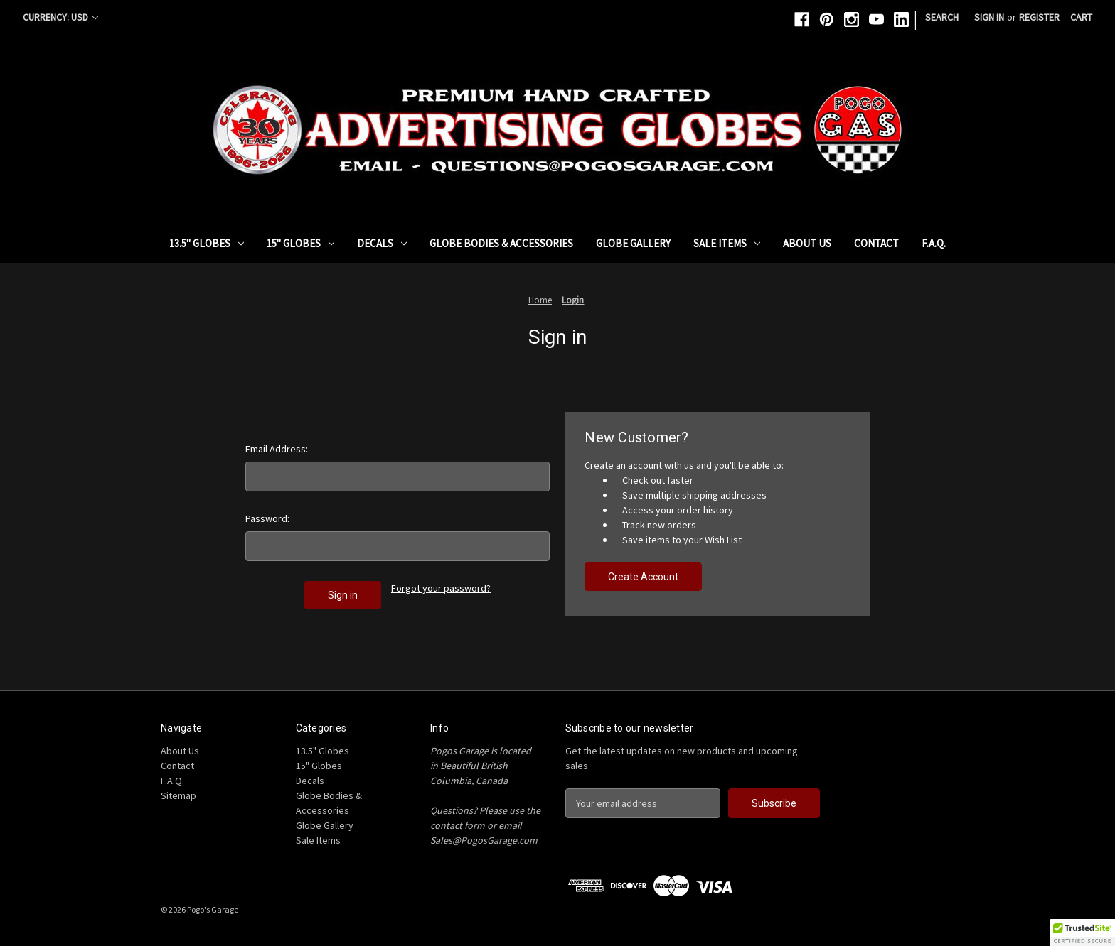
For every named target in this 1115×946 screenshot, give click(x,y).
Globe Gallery (633, 243)
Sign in (989, 17)
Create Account (643, 576)
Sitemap (178, 795)
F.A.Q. (934, 243)
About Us (807, 243)
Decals (382, 243)
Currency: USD (60, 17)
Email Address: (276, 448)
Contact (876, 243)
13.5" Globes (206, 243)
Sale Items (726, 243)
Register (1039, 17)
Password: (267, 518)
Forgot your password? (441, 588)
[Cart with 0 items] (1081, 17)
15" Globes (300, 243)
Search (942, 17)
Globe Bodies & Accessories (501, 243)
